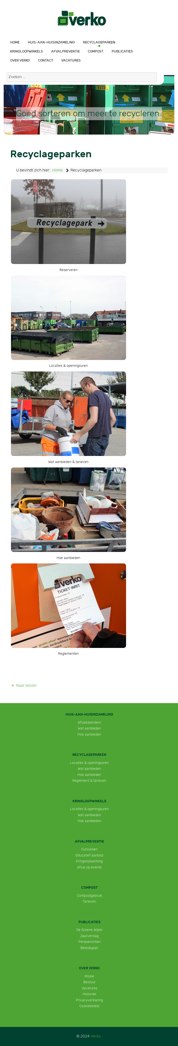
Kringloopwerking (89, 861)
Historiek (89, 994)
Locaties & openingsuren (89, 763)
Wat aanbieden (89, 728)
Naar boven (23, 685)
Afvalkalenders (89, 722)
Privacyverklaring (89, 1000)
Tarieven (89, 901)
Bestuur (89, 982)
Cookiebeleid (89, 1006)
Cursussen (89, 849)
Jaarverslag (89, 936)
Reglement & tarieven (89, 781)
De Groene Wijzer (89, 930)
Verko (96, 1036)
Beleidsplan (89, 948)
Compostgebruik (89, 896)
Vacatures (89, 988)
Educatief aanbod (89, 855)
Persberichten (89, 942)
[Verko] (82, 18)
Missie (89, 976)
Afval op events (89, 867)
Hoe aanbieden (89, 734)
